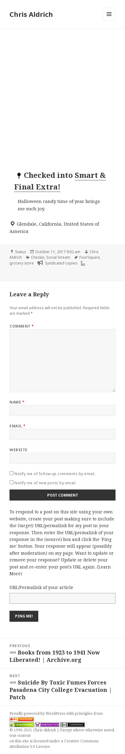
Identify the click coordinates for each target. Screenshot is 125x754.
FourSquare (89, 257)
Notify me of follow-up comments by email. (55, 473)
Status (20, 251)
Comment (21, 326)
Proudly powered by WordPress (37, 713)
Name (17, 402)
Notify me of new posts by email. (45, 483)
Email (17, 426)
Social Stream (58, 257)
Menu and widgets (109, 20)
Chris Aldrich (31, 14)
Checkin (37, 257)
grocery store (21, 263)
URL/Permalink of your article (41, 587)
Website (18, 449)
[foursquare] (82, 263)
